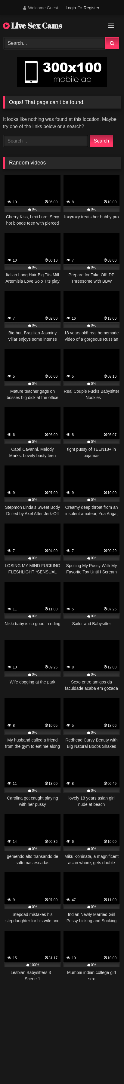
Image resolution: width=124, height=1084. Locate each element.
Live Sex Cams (32, 25)
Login (71, 7)
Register (91, 7)
